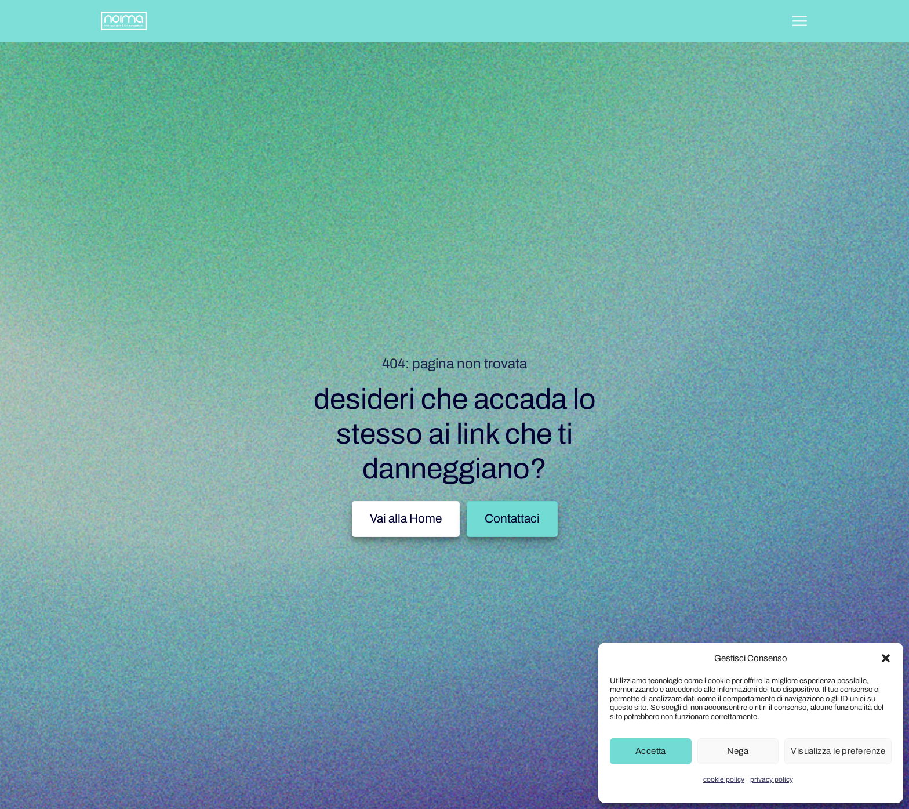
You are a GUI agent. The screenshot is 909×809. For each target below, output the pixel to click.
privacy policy (771, 779)
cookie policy (723, 779)
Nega (737, 751)
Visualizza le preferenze (838, 751)
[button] (886, 658)
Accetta (650, 751)
